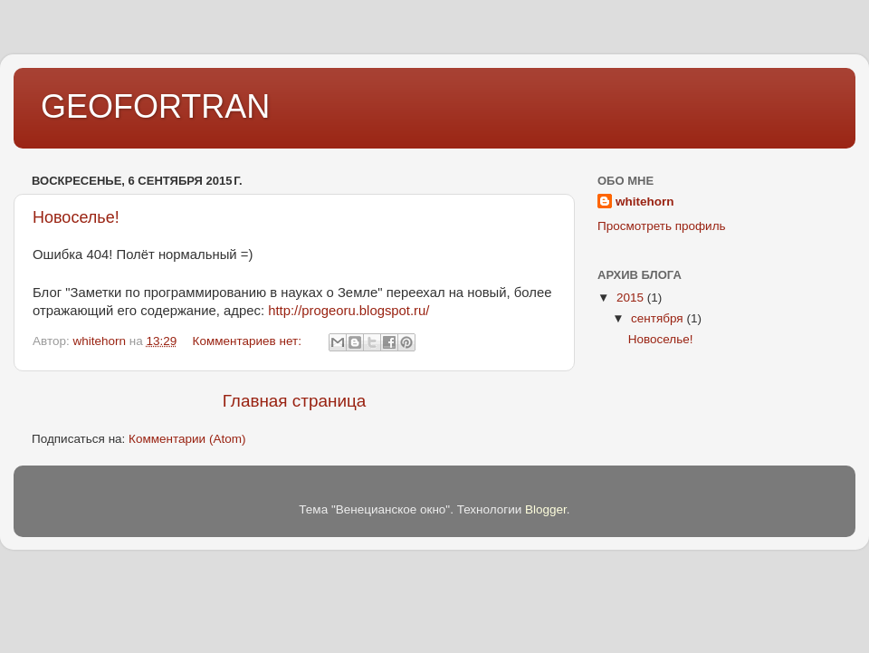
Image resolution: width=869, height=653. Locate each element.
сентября (658, 318)
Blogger (546, 509)
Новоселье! (76, 217)
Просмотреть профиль (661, 226)
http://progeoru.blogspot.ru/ (348, 310)
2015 (631, 297)
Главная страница (295, 400)
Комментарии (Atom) (187, 439)
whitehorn (645, 201)
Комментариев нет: (249, 341)
